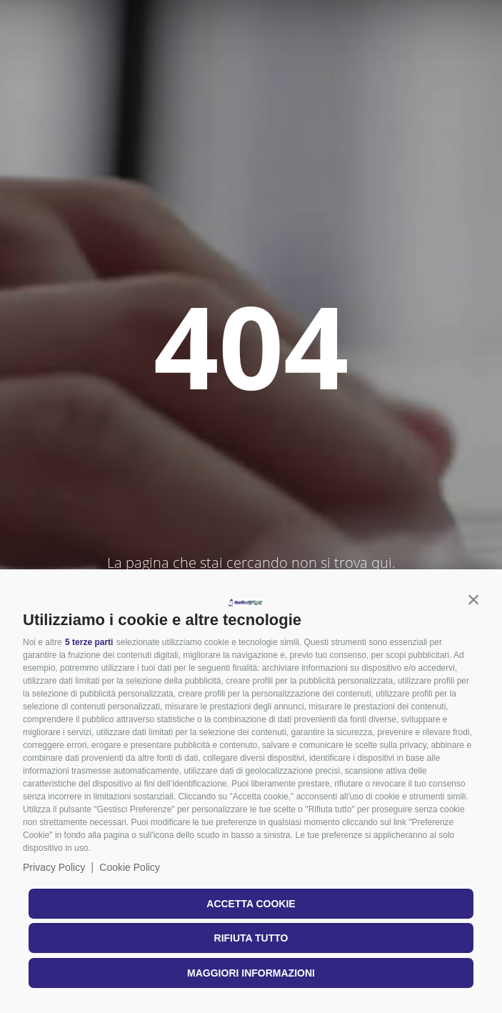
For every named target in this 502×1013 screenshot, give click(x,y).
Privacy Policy (54, 867)
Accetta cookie (250, 903)
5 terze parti (89, 642)
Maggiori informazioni (251, 973)
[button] (473, 599)
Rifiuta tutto (251, 938)
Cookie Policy (129, 867)
